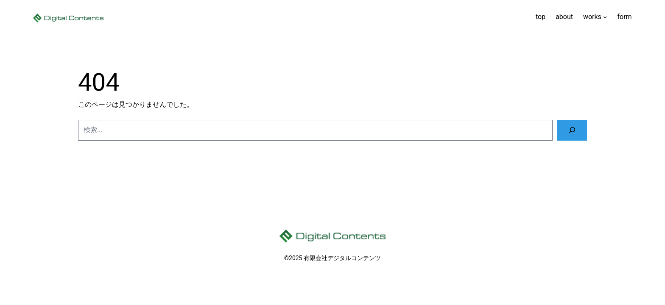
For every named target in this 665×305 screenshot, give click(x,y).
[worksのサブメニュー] (605, 17)
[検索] (572, 130)
